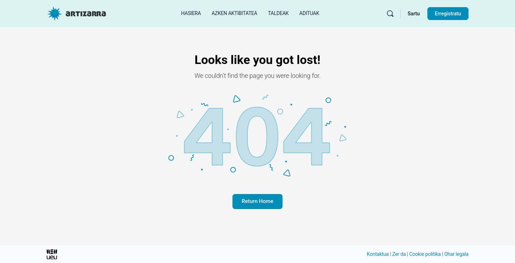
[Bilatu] (390, 13)
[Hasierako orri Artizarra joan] (76, 13)
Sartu (414, 13)
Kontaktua (378, 254)
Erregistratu (448, 13)
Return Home (257, 201)
